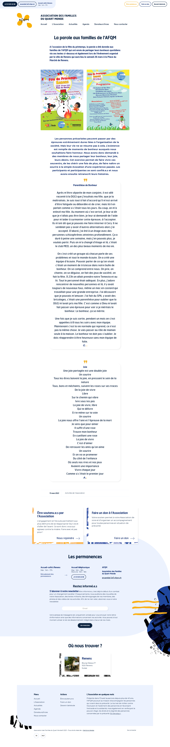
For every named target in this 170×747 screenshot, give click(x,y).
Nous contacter (120, 24)
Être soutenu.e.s (131, 4)
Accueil (44, 24)
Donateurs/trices (101, 24)
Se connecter (131, 730)
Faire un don (145, 4)
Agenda (86, 24)
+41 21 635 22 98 (10, 4)
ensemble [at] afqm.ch (27, 4)
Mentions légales (88, 730)
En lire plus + (115, 713)
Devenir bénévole (159, 4)
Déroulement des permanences (47, 575)
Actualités (73, 24)
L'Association (58, 24)
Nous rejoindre (65, 538)
